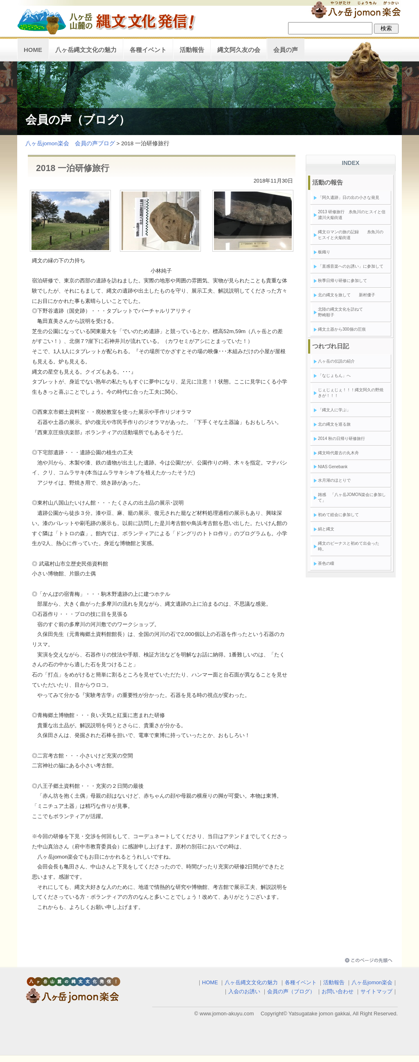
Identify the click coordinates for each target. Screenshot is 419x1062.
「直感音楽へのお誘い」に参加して (350, 266)
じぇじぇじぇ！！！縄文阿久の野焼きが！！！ (350, 393)
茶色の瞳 (326, 563)
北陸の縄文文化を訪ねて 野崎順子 (350, 312)
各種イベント (148, 49)
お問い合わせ (338, 991)
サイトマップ (376, 991)
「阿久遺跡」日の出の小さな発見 (348, 197)
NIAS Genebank (332, 466)
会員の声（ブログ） (291, 991)
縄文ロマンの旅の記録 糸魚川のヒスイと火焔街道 (350, 235)
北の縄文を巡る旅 (334, 424)
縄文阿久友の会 (238, 49)
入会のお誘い (244, 991)
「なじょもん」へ (334, 375)
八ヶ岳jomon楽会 (371, 982)
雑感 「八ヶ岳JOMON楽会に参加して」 (352, 497)
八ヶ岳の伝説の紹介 (336, 361)
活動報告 (192, 49)
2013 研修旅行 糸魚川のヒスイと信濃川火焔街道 (351, 215)
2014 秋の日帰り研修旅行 (341, 438)
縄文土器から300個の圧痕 (342, 329)
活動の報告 (327, 182)
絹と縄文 (326, 529)
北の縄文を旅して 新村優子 (348, 295)
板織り (324, 252)
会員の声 (285, 49)
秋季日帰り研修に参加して (342, 280)
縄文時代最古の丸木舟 (338, 453)
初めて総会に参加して (338, 514)
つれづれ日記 (330, 346)
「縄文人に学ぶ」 (334, 410)
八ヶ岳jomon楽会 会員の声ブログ (70, 143)
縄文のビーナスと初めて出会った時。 (348, 546)
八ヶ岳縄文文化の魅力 (86, 49)
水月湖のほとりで (334, 480)
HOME (33, 49)
